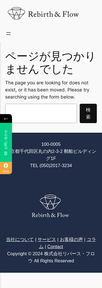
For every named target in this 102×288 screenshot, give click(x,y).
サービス (47, 239)
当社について (20, 239)
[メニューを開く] (8, 33)
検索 (88, 113)
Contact (55, 246)
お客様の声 (71, 239)
